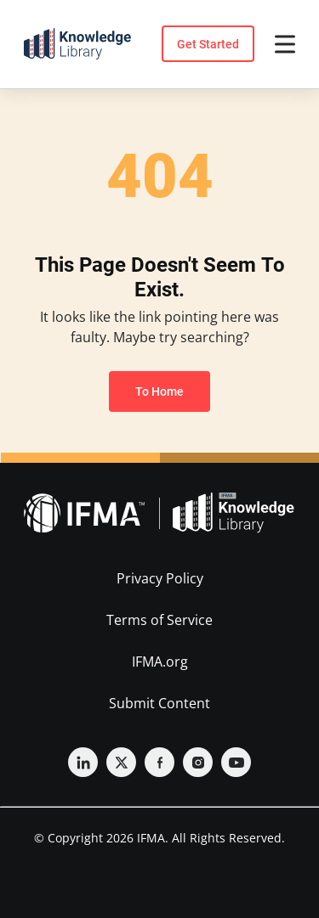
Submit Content (159, 703)
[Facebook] (159, 762)
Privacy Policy (160, 578)
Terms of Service (159, 620)
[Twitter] (121, 762)
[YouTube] (236, 762)
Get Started (208, 44)
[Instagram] (198, 762)
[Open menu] (285, 44)
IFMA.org (160, 661)
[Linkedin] (83, 762)
